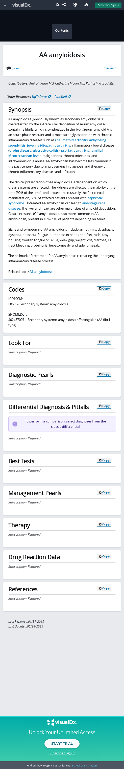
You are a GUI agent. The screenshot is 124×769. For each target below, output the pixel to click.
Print (13, 69)
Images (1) (110, 68)
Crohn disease (20, 150)
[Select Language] (76, 5)
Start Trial (61, 743)
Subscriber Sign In (62, 753)
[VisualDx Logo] (22, 5)
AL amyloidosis (41, 271)
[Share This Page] (65, 5)
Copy (106, 109)
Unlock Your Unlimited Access (62, 732)
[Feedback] (87, 5)
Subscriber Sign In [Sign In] (108, 5)
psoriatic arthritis (75, 150)
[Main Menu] (5, 5)
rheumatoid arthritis (71, 140)
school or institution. (84, 765)
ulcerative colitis (46, 150)
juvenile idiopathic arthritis (48, 145)
